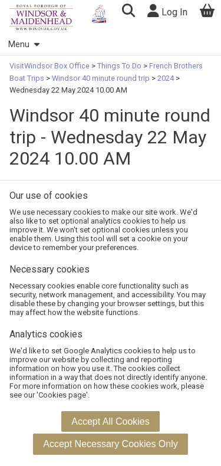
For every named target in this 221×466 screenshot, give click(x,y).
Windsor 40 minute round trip (100, 78)
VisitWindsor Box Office (50, 65)
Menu (23, 45)
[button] (128, 12)
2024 (166, 78)
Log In (167, 11)
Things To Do (119, 65)
